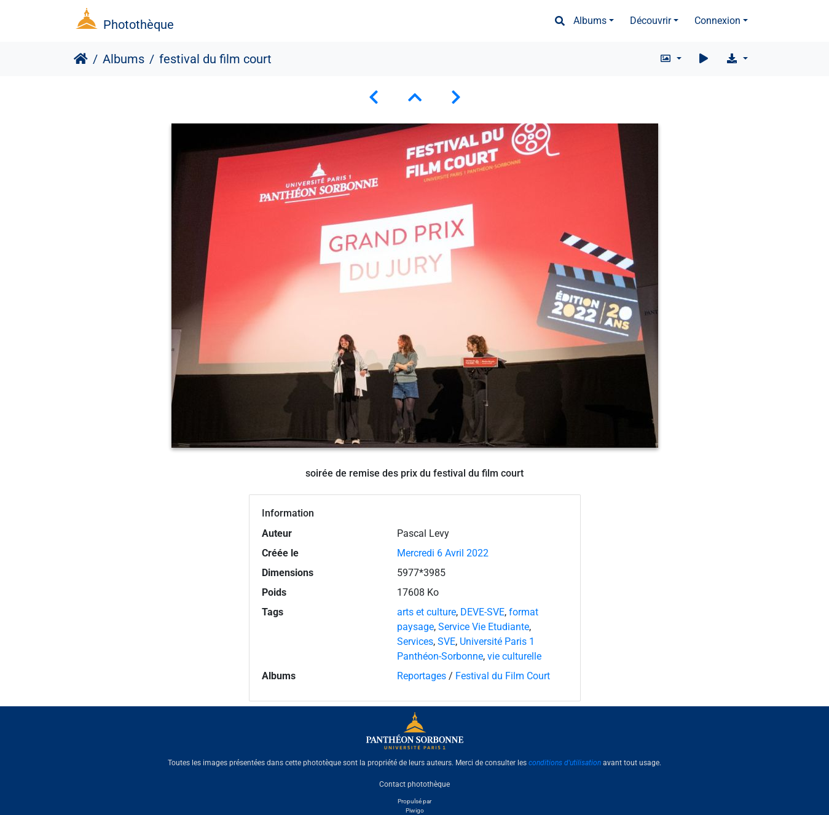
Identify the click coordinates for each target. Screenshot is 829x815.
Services (415, 641)
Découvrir (650, 20)
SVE (446, 641)
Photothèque (138, 24)
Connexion (717, 20)
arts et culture (426, 612)
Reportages (421, 676)
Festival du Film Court (502, 676)
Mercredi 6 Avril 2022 (443, 553)
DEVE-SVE (482, 612)
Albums (590, 20)
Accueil (81, 59)
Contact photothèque (414, 783)
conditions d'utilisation (564, 762)
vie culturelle (514, 656)
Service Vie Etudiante (483, 627)
